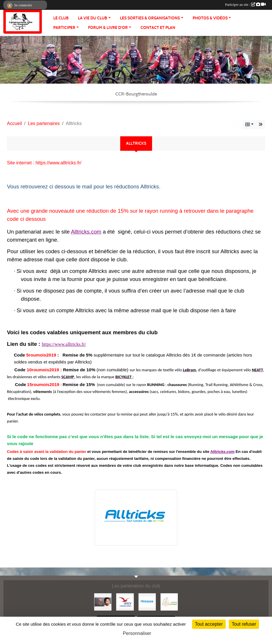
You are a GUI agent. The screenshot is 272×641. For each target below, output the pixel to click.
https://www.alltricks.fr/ (64, 344)
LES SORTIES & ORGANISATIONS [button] (150, 18)
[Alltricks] (147, 601)
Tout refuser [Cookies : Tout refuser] (244, 624)
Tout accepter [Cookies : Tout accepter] (209, 624)
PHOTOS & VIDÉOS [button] (210, 18)
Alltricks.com (86, 232)
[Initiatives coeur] (103, 601)
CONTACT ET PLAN (157, 27)
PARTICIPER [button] (64, 27)
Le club (61, 18)
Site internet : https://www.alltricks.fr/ (44, 162)
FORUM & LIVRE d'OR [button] (108, 27)
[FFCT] (169, 601)
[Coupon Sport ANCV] (125, 601)
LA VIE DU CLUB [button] (92, 18)
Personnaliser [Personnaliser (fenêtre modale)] (137, 633)
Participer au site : (245, 5)
